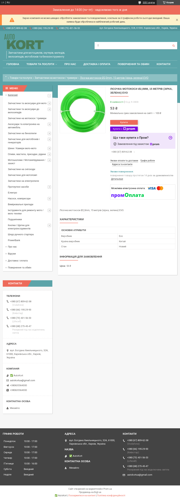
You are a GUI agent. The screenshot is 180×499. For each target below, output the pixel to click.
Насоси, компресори (19, 198)
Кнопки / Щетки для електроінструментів (19, 227)
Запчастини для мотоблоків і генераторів (23, 141)
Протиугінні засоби (18, 186)
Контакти (163, 64)
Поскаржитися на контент (82, 495)
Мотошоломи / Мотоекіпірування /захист (26, 162)
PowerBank (14, 240)
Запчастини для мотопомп (22, 175)
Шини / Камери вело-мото (22, 148)
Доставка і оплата (96, 64)
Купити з (124, 129)
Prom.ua (107, 489)
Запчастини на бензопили (22, 133)
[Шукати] (173, 45)
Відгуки (12, 253)
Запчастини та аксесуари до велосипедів (23, 111)
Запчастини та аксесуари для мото (27, 103)
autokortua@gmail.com (22, 380)
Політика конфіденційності (111, 495)
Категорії (13, 95)
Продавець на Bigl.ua (90, 492)
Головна (12, 64)
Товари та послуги (40, 64)
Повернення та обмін (133, 64)
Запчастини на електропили (23, 181)
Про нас (70, 64)
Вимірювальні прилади (20, 204)
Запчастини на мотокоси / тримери (56, 77)
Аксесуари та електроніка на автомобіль (23, 126)
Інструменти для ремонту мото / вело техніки (25, 212)
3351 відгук (149, 2)
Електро (12, 192)
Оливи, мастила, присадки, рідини (27, 154)
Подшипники (15, 219)
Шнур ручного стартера (21, 234)
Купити (124, 122)
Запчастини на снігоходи (21, 169)
